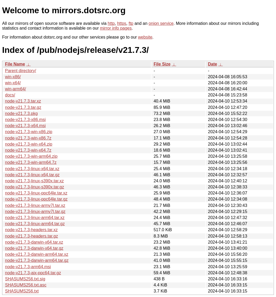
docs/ (10, 95)
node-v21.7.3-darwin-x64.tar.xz (34, 242)
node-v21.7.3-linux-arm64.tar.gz (35, 223)
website (145, 37)
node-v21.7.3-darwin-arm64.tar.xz (36, 254)
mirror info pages (116, 28)
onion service (161, 23)
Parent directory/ (20, 70)
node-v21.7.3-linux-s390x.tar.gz (34, 187)
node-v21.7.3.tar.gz (23, 107)
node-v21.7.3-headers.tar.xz (31, 230)
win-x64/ (13, 83)
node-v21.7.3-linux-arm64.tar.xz (35, 217)
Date (212, 64)
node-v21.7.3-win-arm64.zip (31, 156)
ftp (130, 23)
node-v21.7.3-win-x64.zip (28, 144)
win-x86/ (13, 77)
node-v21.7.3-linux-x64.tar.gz (32, 175)
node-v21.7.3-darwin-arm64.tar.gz (36, 260)
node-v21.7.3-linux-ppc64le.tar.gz (36, 199)
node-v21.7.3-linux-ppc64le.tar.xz (36, 193)
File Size (162, 64)
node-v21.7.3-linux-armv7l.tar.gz (35, 211)
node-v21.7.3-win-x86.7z (28, 138)
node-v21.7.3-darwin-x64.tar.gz (34, 248)
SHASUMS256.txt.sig (25, 279)
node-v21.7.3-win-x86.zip (28, 131)
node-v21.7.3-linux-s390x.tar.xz (34, 181)
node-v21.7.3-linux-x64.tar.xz (32, 168)
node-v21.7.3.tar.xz (23, 101)
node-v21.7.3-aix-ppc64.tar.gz (33, 273)
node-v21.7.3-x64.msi (25, 125)
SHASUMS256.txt (22, 291)
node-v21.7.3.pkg (21, 113)
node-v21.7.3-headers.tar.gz (31, 236)
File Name (15, 64)
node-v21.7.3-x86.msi (25, 119)
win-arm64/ (15, 89)
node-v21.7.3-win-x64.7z (28, 150)
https (121, 23)
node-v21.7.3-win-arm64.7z (31, 162)
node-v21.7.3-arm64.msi (28, 266)
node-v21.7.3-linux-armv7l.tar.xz (35, 205)
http (111, 23)
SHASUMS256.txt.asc (26, 285)
